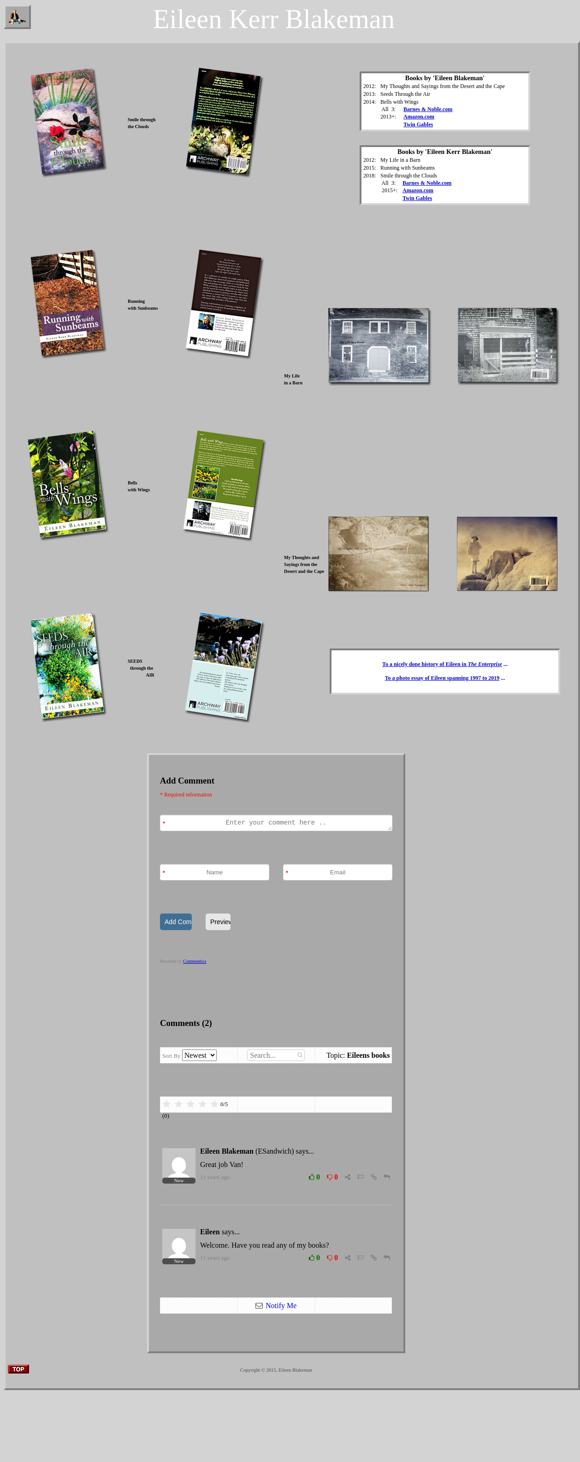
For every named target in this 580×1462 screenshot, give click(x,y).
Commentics (195, 961)
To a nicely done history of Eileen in (442, 664)
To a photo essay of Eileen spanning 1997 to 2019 (442, 678)
